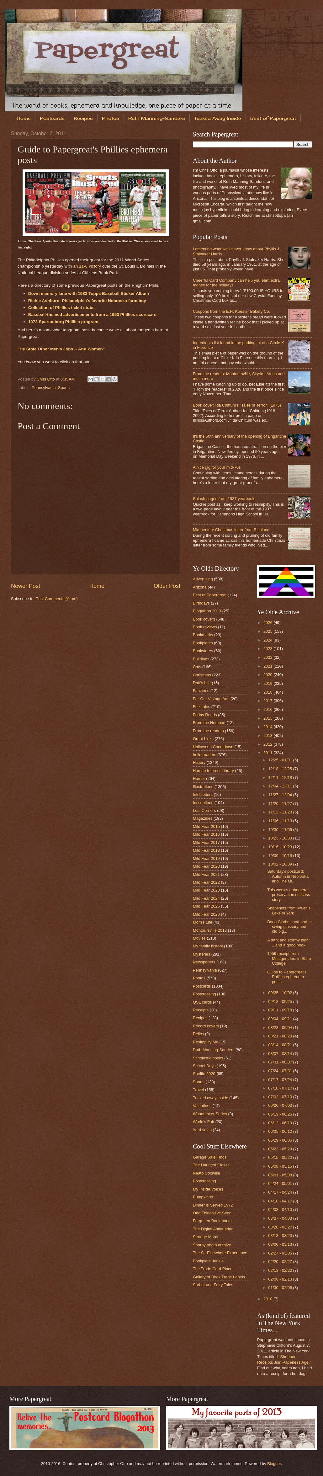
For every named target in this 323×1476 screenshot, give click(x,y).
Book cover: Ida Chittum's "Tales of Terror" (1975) (237, 405)
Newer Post (25, 586)
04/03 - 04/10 (280, 1209)
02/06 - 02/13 (280, 1279)
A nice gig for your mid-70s (217, 467)
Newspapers (204, 962)
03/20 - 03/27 (280, 1227)
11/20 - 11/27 (280, 803)
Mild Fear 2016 (206, 834)
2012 (268, 744)
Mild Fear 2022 (206, 882)
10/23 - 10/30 (280, 838)
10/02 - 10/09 (280, 864)
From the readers (208, 730)
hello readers (204, 754)
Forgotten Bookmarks (212, 1220)
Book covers (204, 619)
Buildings (201, 659)
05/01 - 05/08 (280, 1175)
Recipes (83, 118)
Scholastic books (208, 1058)
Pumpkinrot (203, 1197)
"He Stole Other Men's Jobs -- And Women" (61, 349)
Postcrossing (204, 994)
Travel (198, 1089)
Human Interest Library (213, 770)
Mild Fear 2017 (206, 842)
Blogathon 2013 (207, 611)
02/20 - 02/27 (280, 1261)
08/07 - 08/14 (280, 1053)
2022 (268, 657)
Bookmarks (203, 634)
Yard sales (202, 1129)
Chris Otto (46, 379)
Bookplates (203, 643)
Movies (199, 938)
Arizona (200, 587)
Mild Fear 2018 (206, 850)
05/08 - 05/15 (280, 1166)
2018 (268, 692)
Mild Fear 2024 (206, 898)
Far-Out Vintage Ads (211, 698)
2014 (268, 726)
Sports (64, 387)
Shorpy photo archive (212, 1245)
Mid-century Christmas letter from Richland (231, 529)
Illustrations (203, 786)
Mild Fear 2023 (206, 890)
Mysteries (201, 954)
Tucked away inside (210, 1097)
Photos (110, 118)
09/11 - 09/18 (280, 1010)
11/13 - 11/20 (280, 812)
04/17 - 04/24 (280, 1192)
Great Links (203, 738)
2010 (268, 1299)
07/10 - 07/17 (280, 1088)
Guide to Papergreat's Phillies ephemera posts (286, 977)
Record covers (206, 1026)
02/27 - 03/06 (280, 1253)
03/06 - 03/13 (280, 1244)
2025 (268, 631)
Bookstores (203, 650)
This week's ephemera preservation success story (288, 894)
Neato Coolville (206, 1173)
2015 (268, 718)
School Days (204, 1065)
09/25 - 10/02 (280, 992)
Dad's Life (202, 682)
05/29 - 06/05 (280, 1140)
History (199, 762)
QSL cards (202, 1002)
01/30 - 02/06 (280, 1287)
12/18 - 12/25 (280, 768)
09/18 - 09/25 (280, 1001)
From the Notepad (209, 722)
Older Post (167, 586)
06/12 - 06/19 (280, 1123)
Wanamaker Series (210, 1113)
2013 (268, 735)
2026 (268, 622)
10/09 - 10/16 (280, 855)
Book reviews (205, 627)
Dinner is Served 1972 (213, 1205)
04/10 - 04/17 (280, 1201)
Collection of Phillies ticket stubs (61, 307)
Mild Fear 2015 (206, 826)
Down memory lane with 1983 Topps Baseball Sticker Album (88, 293)
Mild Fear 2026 (206, 914)
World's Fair (203, 1121)
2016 (268, 709)
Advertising (203, 579)
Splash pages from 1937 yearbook (223, 498)
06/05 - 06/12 (280, 1131)
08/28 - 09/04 (280, 1027)
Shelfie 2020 (204, 1073)
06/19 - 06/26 (280, 1114)
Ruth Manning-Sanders (156, 118)
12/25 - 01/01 (280, 760)
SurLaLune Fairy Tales (213, 1284)
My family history (208, 946)
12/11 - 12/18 (280, 777)
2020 (268, 674)
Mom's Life (202, 922)
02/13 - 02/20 (280, 1270)
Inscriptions (203, 802)
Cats (197, 666)
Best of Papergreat (209, 595)
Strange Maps (205, 1236)
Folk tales (201, 706)
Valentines (202, 1105)
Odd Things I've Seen (212, 1213)
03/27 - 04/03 (280, 1218)
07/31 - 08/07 (280, 1062)
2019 (268, 683)
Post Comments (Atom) (57, 598)
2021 (268, 666)
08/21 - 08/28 (280, 1036)
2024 (268, 640)
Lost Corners (204, 810)
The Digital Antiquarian (213, 1229)
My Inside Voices (208, 1189)
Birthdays (201, 603)
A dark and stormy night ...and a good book (288, 942)
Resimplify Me (205, 1042)
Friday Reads (205, 714)
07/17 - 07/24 (280, 1079)
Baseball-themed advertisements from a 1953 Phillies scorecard (92, 314)
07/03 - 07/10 (280, 1097)
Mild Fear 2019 (206, 858)
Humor (199, 778)
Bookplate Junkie (208, 1261)
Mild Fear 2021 (206, 874)
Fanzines (201, 690)
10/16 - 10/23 (280, 847)
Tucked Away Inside (217, 118)
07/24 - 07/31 (280, 1070)
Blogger (274, 1463)
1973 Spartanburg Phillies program (63, 321)
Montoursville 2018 (210, 930)
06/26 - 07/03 (280, 1105)
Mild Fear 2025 (206, 906)
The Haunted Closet (211, 1165)
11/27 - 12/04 (280, 794)
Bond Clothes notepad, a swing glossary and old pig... (289, 926)
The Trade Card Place (212, 1268)
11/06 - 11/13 (280, 820)
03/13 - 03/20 (280, 1235)
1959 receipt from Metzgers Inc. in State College (289, 958)
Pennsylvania (44, 387)
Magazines (202, 818)
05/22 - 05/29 (280, 1149)
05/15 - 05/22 (280, 1157)
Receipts (201, 1010)
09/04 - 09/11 (280, 1018)
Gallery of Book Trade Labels (219, 1277)
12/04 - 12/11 (280, 786)
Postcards (52, 118)
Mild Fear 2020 (206, 866)
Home (24, 118)
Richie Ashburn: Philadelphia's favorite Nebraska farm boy (87, 300)
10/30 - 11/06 (280, 829)
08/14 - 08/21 (280, 1044)
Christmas (202, 675)
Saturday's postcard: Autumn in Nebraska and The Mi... (288, 876)
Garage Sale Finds (209, 1157)
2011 (268, 752)
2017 (268, 700)
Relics (198, 1033)
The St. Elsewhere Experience (220, 1252)
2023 (268, 648)
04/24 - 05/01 (280, 1183)
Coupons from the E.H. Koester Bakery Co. (231, 311)
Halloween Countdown (213, 746)
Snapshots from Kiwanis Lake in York (288, 910)
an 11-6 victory (87, 266)
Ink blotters (203, 794)
